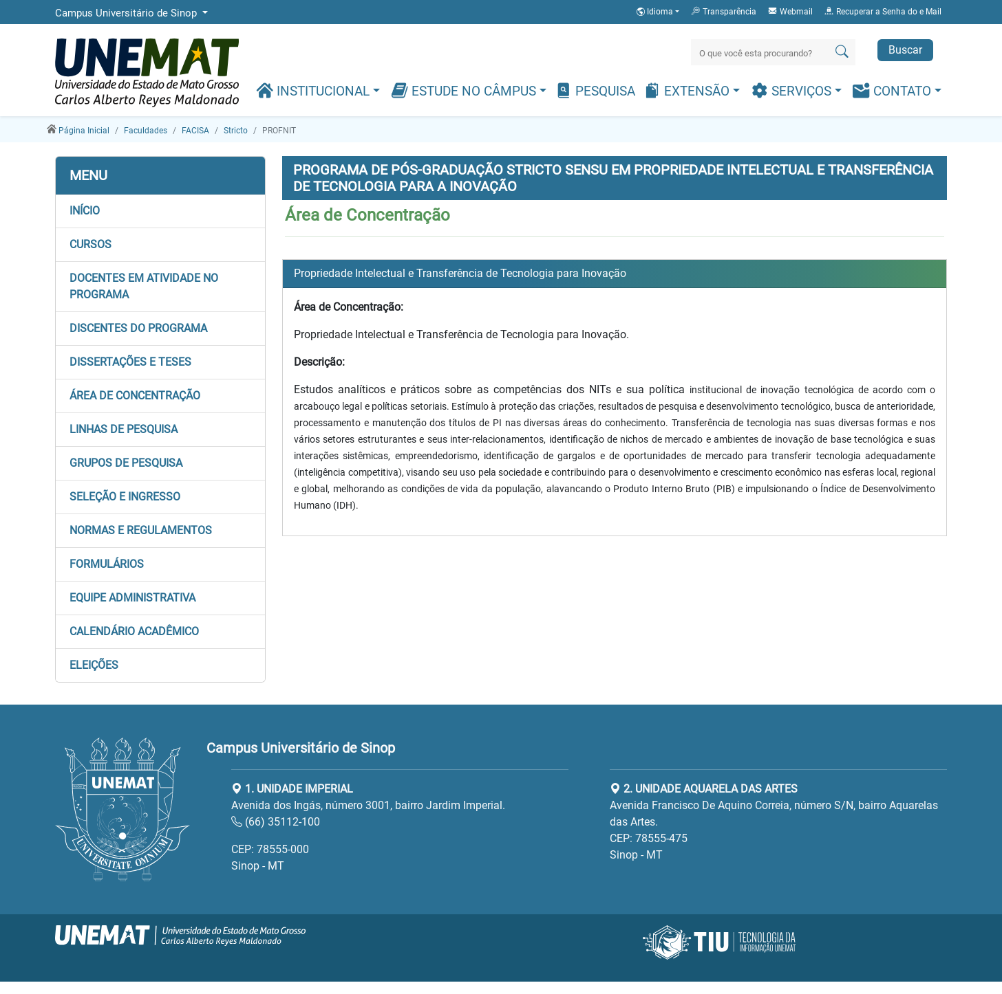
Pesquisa (595, 90)
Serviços (793, 90)
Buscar (905, 49)
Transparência (723, 10)
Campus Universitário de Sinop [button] (127, 13)
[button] (160, 211)
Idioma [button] (656, 11)
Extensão (688, 90)
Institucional (314, 90)
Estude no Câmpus (465, 90)
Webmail (790, 10)
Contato (894, 90)
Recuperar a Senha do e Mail (882, 10)
